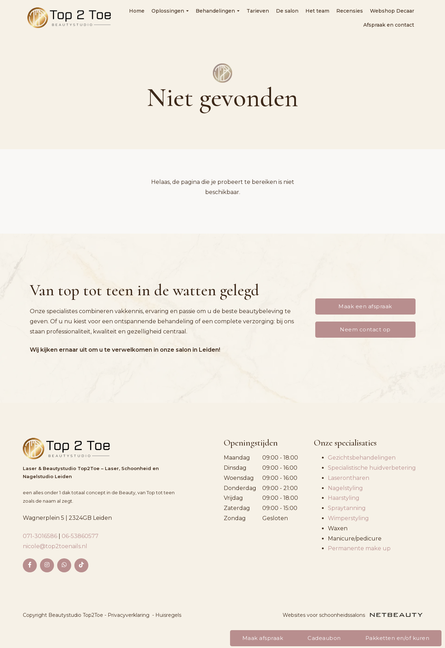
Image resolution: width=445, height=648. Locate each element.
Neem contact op (365, 329)
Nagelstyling (345, 488)
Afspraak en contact (388, 25)
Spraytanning (347, 508)
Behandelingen (218, 11)
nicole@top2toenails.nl (55, 546)
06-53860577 (80, 536)
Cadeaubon (324, 638)
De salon (287, 11)
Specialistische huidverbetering (372, 467)
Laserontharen (348, 478)
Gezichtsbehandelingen (362, 457)
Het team (317, 11)
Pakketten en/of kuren (397, 638)
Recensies (349, 11)
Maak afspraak (262, 638)
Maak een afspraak (365, 306)
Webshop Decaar (392, 11)
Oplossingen (170, 11)
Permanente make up (359, 548)
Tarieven (258, 11)
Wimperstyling (348, 518)
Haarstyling (343, 498)
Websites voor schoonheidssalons (353, 615)
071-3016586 (41, 536)
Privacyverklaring (128, 615)
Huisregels (168, 615)
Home (136, 11)
